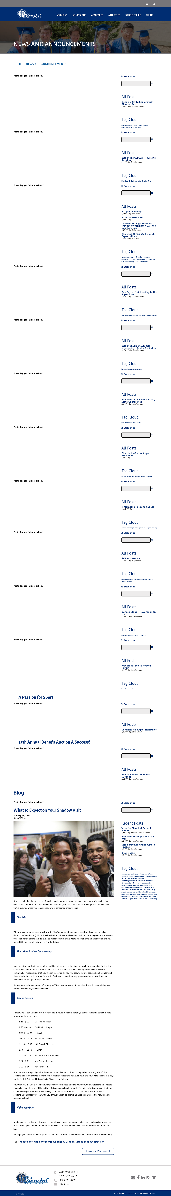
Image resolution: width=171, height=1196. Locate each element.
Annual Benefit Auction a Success (135, 775)
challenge (143, 579)
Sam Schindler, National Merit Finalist (138, 845)
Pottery (134, 127)
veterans (130, 582)
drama (136, 887)
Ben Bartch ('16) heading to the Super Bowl (139, 293)
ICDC (147, 259)
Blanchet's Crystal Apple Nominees (135, 454)
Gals (140, 125)
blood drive (132, 635)
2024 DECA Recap (131, 211)
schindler (132, 369)
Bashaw (154, 876)
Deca (134, 259)
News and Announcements (46, 64)
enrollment (125, 890)
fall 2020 (147, 890)
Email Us (65, 1183)
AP (149, 874)
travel (145, 262)
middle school (56, 1141)
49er (123, 315)
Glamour (145, 125)
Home (18, 64)
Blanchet (124, 125)
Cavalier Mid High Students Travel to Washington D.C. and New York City (138, 225)
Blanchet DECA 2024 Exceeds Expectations (138, 235)
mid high (152, 259)
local (155, 894)
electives (150, 887)
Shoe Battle (128, 853)
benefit (124, 689)
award (131, 876)
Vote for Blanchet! (132, 217)
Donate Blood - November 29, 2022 (138, 613)
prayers (142, 689)
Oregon (70, 1141)
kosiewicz (135, 689)
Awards (132, 257)
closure (124, 883)
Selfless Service (130, 558)
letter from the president (143, 894)
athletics (124, 876)
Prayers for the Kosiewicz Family (136, 666)
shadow (88, 1141)
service (150, 579)
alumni (127, 315)
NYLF (149, 896)
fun (137, 892)
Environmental (136, 181)
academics (125, 257)
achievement (125, 874)
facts (141, 890)
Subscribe (128, 76)
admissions (26, 1141)
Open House (133, 899)
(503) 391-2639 (68, 1179)
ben (137, 315)
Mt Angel (139, 896)
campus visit (142, 881)
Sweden (144, 181)
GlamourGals (125, 127)
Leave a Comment (98, 1151)
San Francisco (152, 315)
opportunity (129, 262)
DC (131, 259)
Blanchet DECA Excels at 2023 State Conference (138, 400)
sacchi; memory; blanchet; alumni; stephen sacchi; (139, 528)
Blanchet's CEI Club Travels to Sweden (138, 159)
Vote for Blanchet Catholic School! (136, 829)
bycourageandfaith (129, 880)
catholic (137, 579)
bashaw (124, 579)
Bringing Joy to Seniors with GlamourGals (137, 103)
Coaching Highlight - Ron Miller (139, 729)
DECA (137, 885)
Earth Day (143, 887)
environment (134, 890)
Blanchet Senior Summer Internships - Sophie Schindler (138, 347)
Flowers (135, 125)
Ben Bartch (143, 315)
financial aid (131, 892)
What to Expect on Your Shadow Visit (47, 810)
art (151, 874)
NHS (138, 635)
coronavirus (125, 885)
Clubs (130, 125)
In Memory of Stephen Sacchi (138, 507)
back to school (139, 876)
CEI (129, 181)
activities (134, 874)
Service (139, 127)
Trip (149, 181)
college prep (136, 883)
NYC (122, 262)
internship (125, 369)
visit (102, 1141)
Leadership (130, 894)
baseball (148, 876)
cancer (129, 689)
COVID (132, 885)
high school (141, 259)
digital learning (146, 885)
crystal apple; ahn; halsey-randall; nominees (137, 476)
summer (139, 369)
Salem (79, 1141)
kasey (123, 894)
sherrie (123, 582)
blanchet (130, 579)
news (145, 896)
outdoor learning (151, 899)
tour (141, 262)
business (141, 878)
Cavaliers (147, 257)
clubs (129, 883)
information (151, 892)
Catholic (150, 881)
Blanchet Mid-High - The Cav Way (137, 837)
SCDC (137, 262)
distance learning (127, 887)
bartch (132, 315)
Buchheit (134, 878)
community (125, 259)
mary (123, 896)
